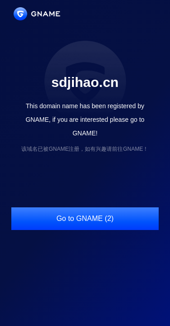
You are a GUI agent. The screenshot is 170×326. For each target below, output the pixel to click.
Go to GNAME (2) (84, 218)
